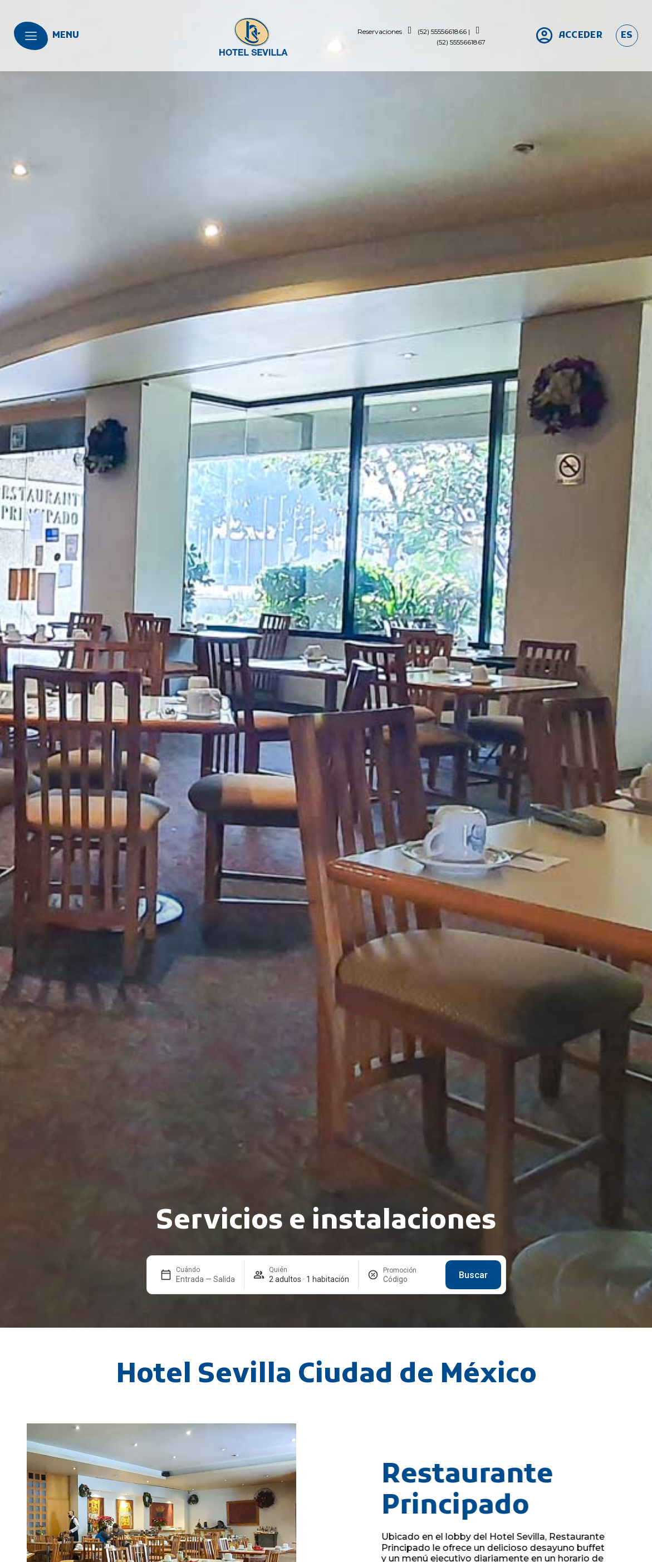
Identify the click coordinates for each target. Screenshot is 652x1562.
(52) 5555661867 (461, 42)
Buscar (473, 1275)
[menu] (31, 36)
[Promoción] (410, 1279)
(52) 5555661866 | (444, 31)
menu (65, 35)
